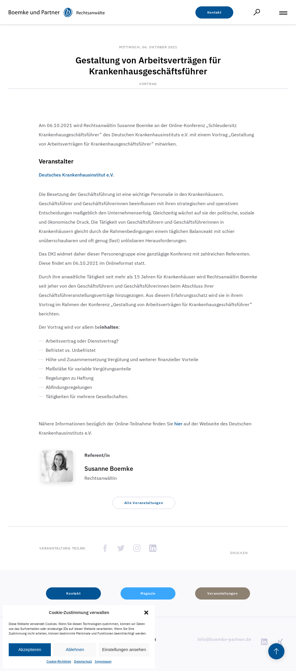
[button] (146, 612)
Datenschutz (83, 661)
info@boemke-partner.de (224, 639)
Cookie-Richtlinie (59, 661)
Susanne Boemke (108, 468)
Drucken (239, 553)
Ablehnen (75, 649)
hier (178, 424)
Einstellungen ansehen (124, 649)
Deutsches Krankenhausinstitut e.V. (76, 175)
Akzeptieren (29, 649)
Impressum (103, 661)
